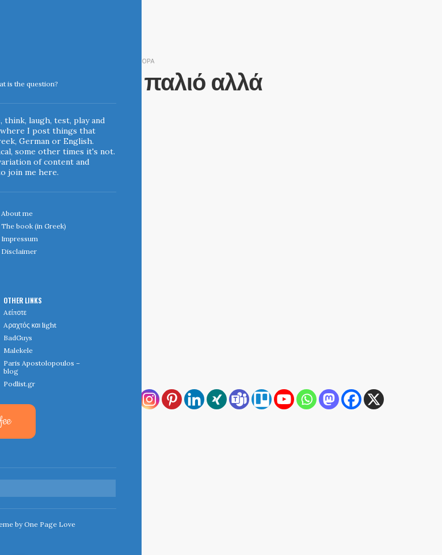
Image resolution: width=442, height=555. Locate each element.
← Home (60, 479)
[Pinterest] (172, 399)
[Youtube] (284, 399)
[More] (104, 422)
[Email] (127, 399)
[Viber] (82, 422)
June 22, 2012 (67, 60)
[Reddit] (59, 422)
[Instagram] (149, 399)
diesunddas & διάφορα (129, 60)
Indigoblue (8, 81)
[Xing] (217, 399)
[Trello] (262, 399)
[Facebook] (351, 399)
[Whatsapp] (306, 399)
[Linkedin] (194, 399)
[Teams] (239, 399)
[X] (374, 399)
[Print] (104, 399)
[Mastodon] (329, 399)
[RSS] (59, 399)
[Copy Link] (82, 399)
